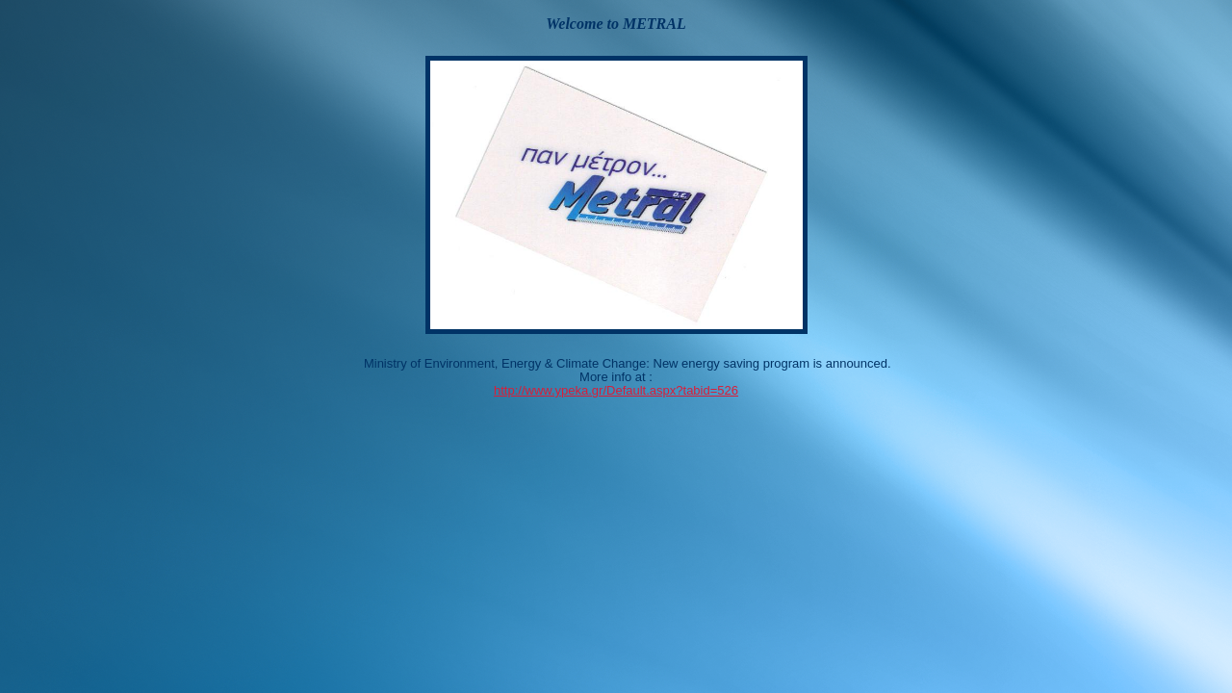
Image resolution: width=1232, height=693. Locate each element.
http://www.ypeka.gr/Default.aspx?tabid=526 (616, 390)
